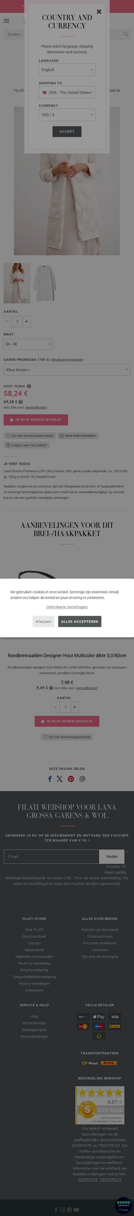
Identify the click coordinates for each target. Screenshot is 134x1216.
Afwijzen (43, 621)
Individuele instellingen (67, 607)
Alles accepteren (79, 621)
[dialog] (67, 608)
